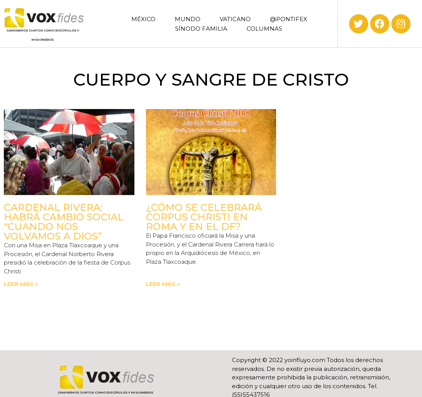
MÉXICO (143, 19)
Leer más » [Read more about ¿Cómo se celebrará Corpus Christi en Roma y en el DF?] (163, 284)
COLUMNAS (264, 28)
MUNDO (187, 19)
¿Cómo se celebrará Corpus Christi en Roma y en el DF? (203, 217)
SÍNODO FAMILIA (201, 28)
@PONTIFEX (288, 19)
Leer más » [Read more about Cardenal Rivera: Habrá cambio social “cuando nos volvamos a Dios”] (21, 284)
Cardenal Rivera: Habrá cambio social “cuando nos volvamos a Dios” (64, 222)
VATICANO (235, 19)
